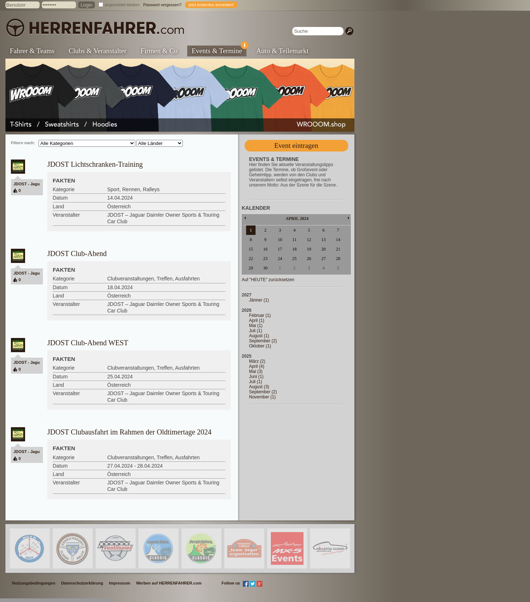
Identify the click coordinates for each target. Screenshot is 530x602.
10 (280, 239)
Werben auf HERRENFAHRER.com (168, 583)
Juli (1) (255, 330)
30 (265, 268)
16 (265, 249)
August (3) (259, 386)
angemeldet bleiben (122, 5)
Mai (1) (255, 325)
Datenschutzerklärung (82, 583)
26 (309, 258)
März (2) (257, 361)
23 (265, 258)
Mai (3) (255, 371)
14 (338, 239)
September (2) (263, 340)
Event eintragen (296, 145)
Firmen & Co (159, 51)
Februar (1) (260, 315)
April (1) (256, 320)
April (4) (256, 366)
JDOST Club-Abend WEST (87, 343)
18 (294, 249)
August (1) (259, 335)
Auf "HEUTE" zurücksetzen (268, 279)
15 (251, 249)
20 (323, 249)
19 (309, 249)
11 (294, 239)
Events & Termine (219, 50)
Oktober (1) (260, 346)
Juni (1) (256, 376)
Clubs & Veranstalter (98, 51)
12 (309, 239)
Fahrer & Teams (32, 51)
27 (323, 258)
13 (323, 239)
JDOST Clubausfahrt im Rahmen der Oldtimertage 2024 (129, 432)
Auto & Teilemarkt (282, 51)
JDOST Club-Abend (77, 253)
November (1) (262, 397)
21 (338, 249)
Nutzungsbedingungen (33, 583)
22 (251, 258)
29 (251, 268)
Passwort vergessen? (162, 5)
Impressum (120, 583)
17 (280, 249)
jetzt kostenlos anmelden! (211, 5)
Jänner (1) (259, 300)
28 (338, 258)
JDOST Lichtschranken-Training (95, 164)
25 (294, 258)
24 (280, 258)
